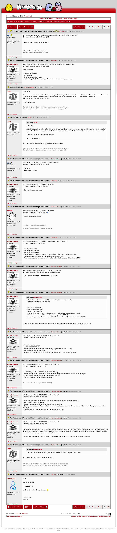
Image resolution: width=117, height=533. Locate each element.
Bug (35, 21)
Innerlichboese (37, 297)
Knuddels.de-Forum (13, 21)
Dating (81, 528)
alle (108, 27)
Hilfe (65, 18)
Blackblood (18, 513)
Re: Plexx (62, 31)
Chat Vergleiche (102, 528)
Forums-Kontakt (76, 516)
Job (58, 530)
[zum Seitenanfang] (12, 57)
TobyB (35, 122)
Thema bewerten (26, 27)
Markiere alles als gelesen (14, 516)
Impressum (111, 528)
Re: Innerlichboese (29, 87)
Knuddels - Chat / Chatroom (90, 516)
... (95, 27)
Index (28, 507)
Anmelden (27, 16)
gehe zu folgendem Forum (67, 513)
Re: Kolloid (54, 237)
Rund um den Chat (27, 21)
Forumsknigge (72, 18)
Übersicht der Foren (46, 18)
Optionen (12, 27)
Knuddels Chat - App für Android (23, 528)
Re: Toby (29, 117)
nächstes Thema (40, 507)
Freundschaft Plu (67, 528)
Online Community (90, 528)
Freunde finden (56, 528)
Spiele (76, 528)
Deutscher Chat (7, 528)
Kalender (59, 18)
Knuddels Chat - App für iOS (42, 528)
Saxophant (25, 513)
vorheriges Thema (15, 507)
